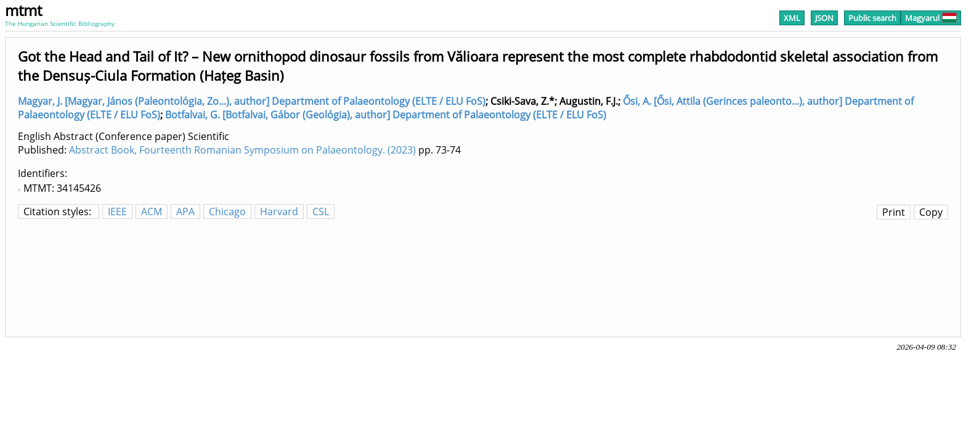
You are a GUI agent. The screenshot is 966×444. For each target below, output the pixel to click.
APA (185, 211)
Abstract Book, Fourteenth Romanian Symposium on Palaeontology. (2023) (242, 150)
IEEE (117, 211)
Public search (872, 17)
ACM (151, 211)
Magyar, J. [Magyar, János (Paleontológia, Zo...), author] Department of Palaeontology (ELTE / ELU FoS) (251, 101)
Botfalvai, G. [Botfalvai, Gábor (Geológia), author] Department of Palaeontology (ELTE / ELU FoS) (385, 114)
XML (792, 17)
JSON (824, 17)
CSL (320, 211)
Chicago (227, 211)
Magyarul (931, 17)
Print (893, 212)
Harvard (279, 211)
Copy (931, 212)
